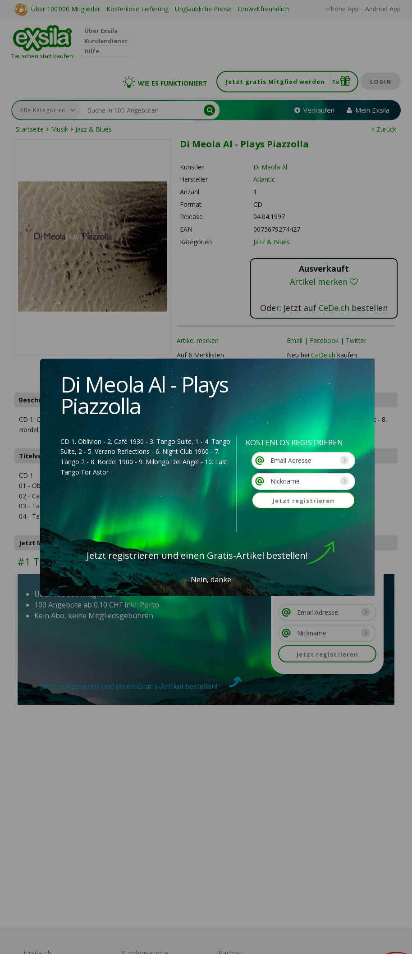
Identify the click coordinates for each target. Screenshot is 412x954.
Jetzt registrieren (303, 501)
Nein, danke (211, 579)
